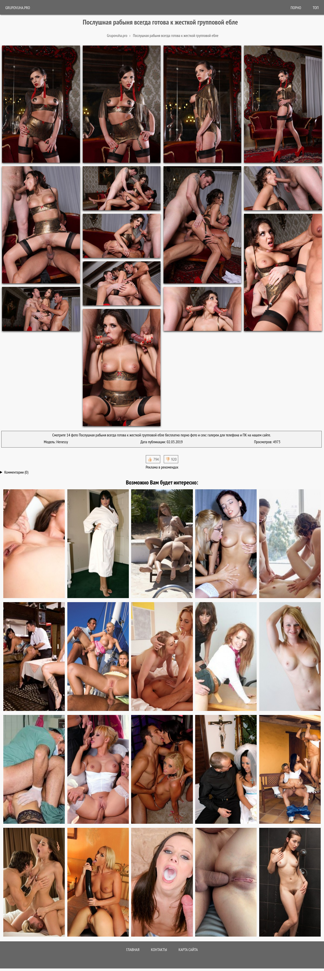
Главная (132, 949)
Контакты (159, 949)
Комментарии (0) (16, 472)
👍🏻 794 (153, 459)
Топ (316, 7)
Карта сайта (188, 949)
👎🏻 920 (171, 459)
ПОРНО (296, 7)
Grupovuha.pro (17, 7)
